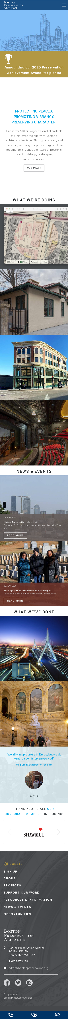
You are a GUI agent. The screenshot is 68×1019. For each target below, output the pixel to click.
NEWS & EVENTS (34, 471)
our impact (34, 168)
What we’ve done (34, 612)
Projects (12, 885)
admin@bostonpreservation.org (28, 968)
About (10, 878)
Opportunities (17, 914)
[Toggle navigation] (64, 5)
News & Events (17, 907)
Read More (15, 535)
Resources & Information (28, 900)
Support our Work (21, 892)
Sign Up (10, 871)
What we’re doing (34, 200)
